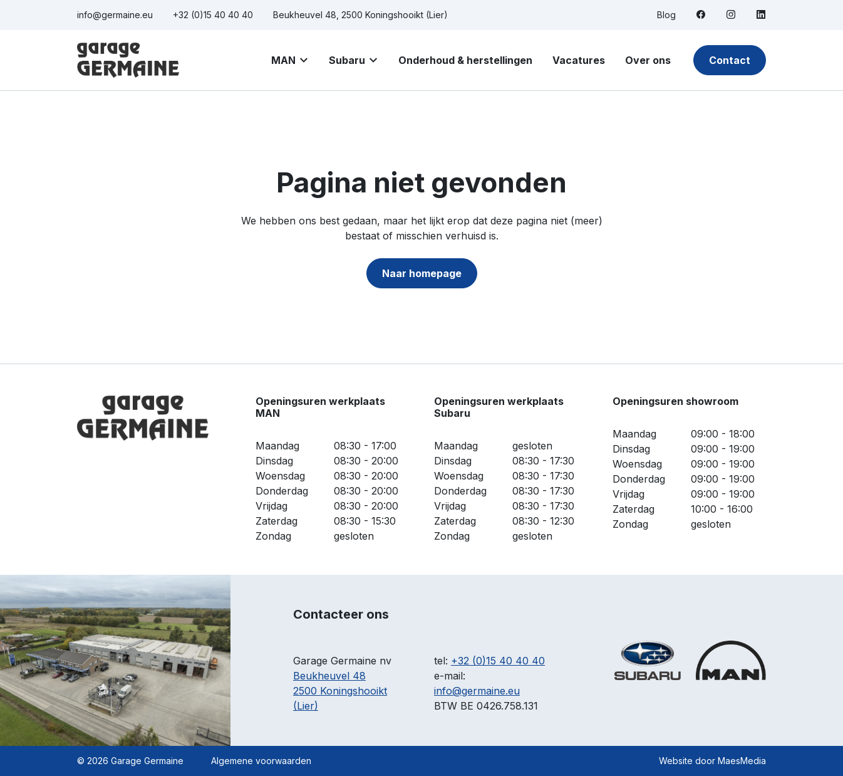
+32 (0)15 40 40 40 (213, 14)
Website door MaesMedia (712, 760)
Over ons (648, 60)
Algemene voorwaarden (261, 760)
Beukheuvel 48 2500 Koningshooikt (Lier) (340, 690)
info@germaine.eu (115, 14)
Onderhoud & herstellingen (465, 60)
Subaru (347, 60)
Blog (666, 14)
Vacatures (578, 60)
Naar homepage (422, 273)
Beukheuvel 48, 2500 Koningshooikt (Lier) (360, 14)
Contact (729, 60)
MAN (283, 60)
